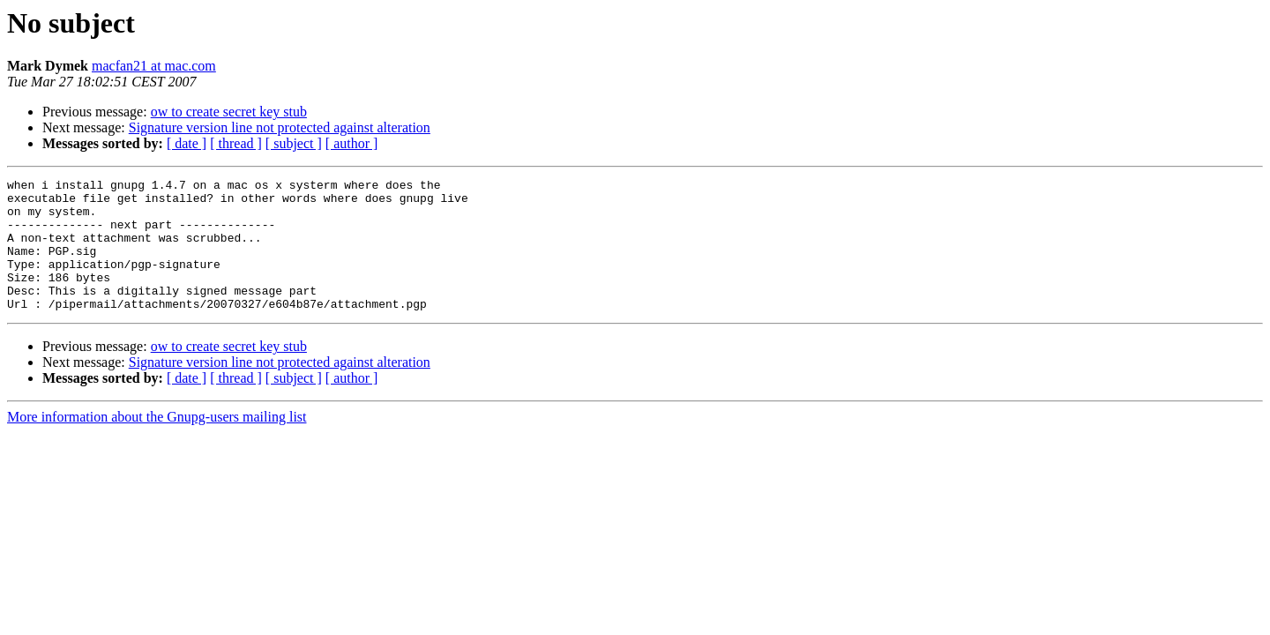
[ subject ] (293, 143)
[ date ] (186, 143)
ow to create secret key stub (229, 111)
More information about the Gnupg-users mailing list (157, 443)
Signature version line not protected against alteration (279, 127)
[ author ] (351, 143)
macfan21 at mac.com (154, 65)
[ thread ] (236, 143)
